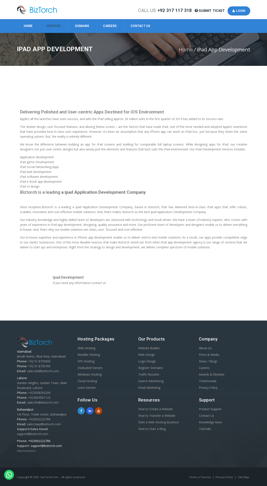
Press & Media (209, 355)
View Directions (26, 451)
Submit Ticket (210, 11)
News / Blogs (208, 361)
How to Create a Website (155, 409)
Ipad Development (68, 277)
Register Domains (150, 368)
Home (28, 26)
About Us (205, 348)
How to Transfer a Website (156, 416)
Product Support (210, 409)
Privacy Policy (208, 388)
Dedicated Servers (90, 368)
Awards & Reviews (211, 374)
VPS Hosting (86, 361)
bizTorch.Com (49, 477)
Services (54, 26)
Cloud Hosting (87, 381)
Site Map (243, 477)
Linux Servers (87, 388)
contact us (99, 283)
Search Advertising (151, 381)
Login (238, 11)
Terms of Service (200, 477)
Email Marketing (149, 388)
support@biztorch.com (46, 446)
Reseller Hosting (89, 355)
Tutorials (205, 429)
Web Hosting (86, 348)
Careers (110, 26)
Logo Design (147, 361)
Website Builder (149, 348)
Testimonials (208, 381)
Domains (82, 26)
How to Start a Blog (152, 429)
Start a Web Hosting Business (158, 422)
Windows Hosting (90, 374)
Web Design (146, 355)
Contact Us (140, 26)
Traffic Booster (148, 374)
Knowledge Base (210, 422)
